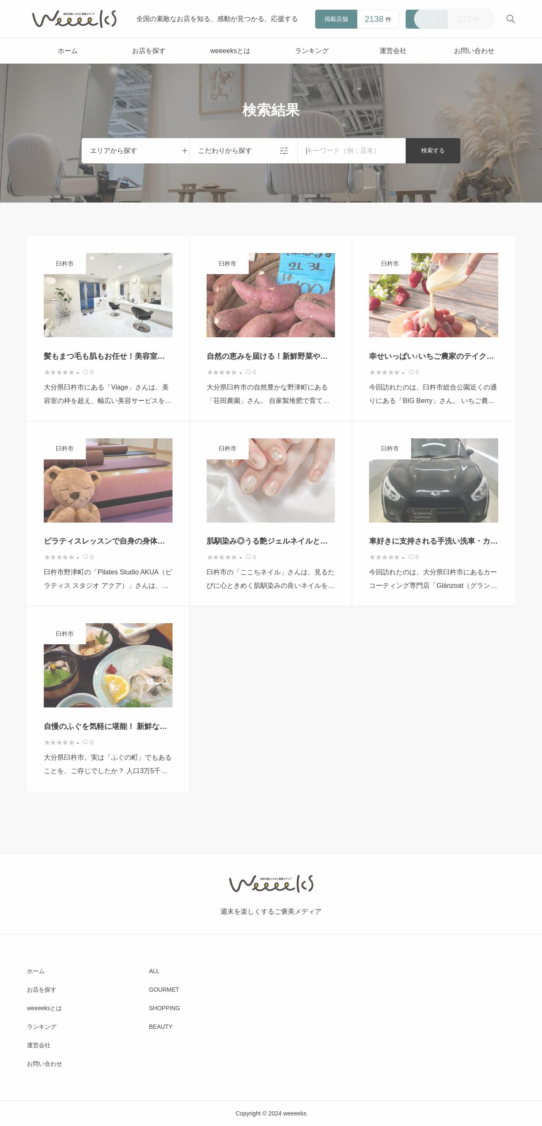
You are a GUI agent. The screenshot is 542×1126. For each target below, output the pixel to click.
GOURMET (164, 989)
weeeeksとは (230, 50)
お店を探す (149, 50)
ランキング (312, 50)
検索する (433, 150)
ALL (154, 971)
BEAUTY (161, 1026)
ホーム (68, 50)
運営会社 (393, 50)
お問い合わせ (474, 50)
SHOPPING (164, 1008)
